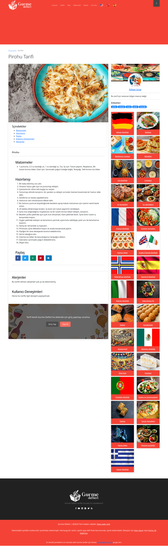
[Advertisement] (84, 28)
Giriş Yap (94, 5)
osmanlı (121, 107)
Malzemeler (21, 130)
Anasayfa (54, 5)
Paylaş (19, 136)
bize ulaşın (138, 530)
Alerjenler (20, 141)
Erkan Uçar (135, 89)
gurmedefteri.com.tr (105, 542)
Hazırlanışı (20, 133)
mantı (129, 107)
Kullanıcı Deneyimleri (25, 139)
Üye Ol (65, 324)
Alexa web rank (103, 524)
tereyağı (143, 107)
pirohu (114, 107)
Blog (68, 5)
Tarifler (62, 5)
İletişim (86, 5)
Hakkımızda (77, 5)
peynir (135, 107)
